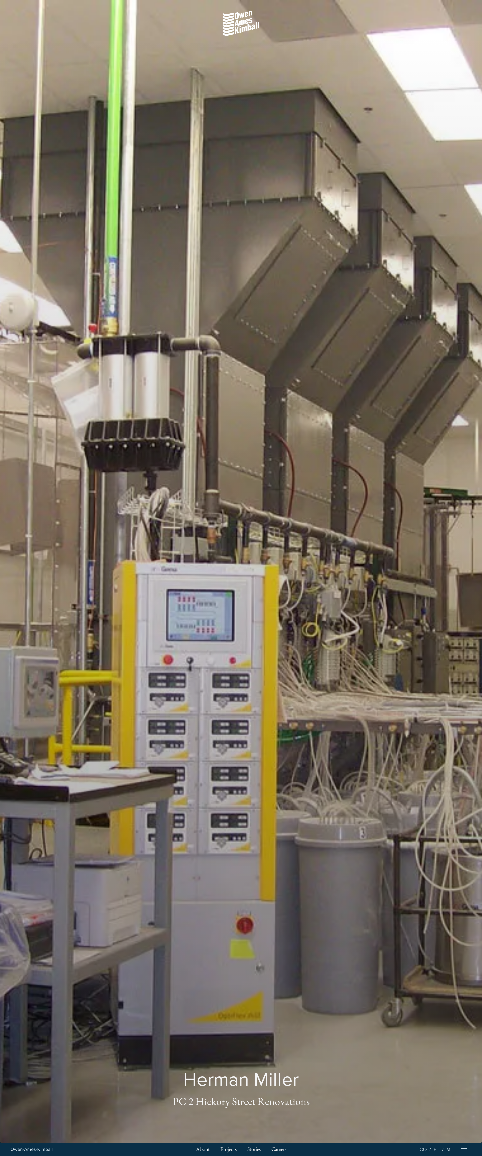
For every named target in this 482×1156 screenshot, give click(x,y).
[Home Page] (32, 1149)
